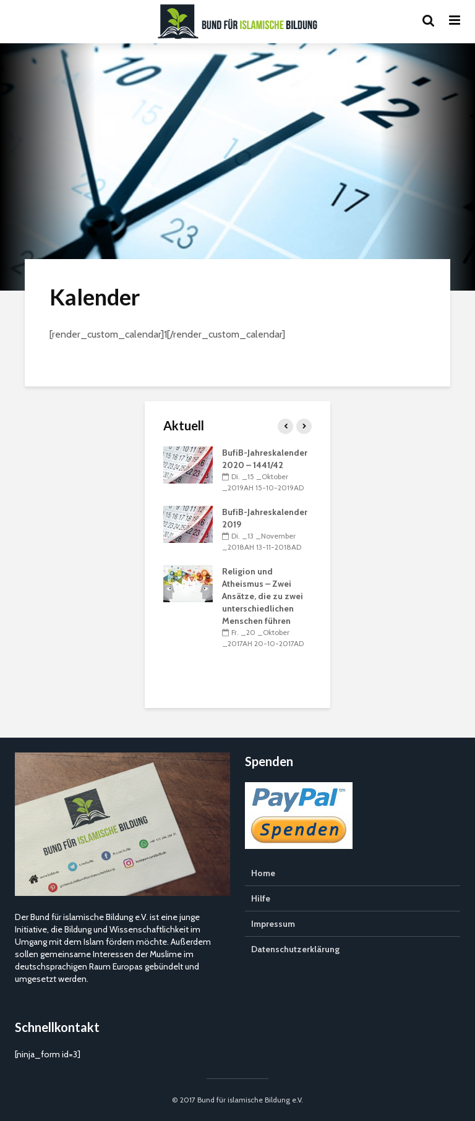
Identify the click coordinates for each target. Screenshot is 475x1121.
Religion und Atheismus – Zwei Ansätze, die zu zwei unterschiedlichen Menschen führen (262, 596)
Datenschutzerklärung (295, 949)
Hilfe (260, 898)
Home (263, 873)
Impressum (273, 923)
